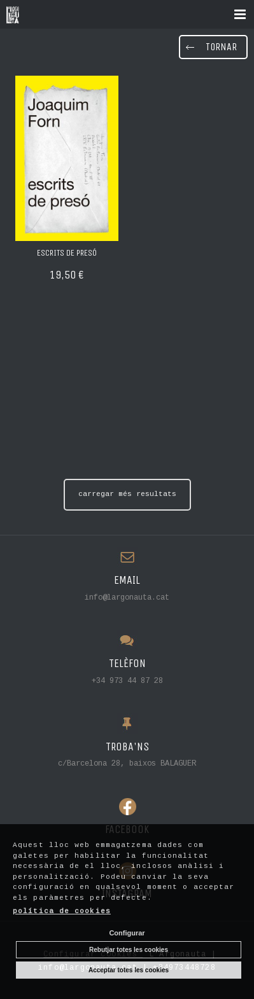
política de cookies (62, 911)
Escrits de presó (67, 252)
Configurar (127, 933)
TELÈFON (127, 663)
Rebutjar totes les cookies (128, 949)
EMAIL (127, 580)
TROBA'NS (127, 747)
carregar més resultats (127, 494)
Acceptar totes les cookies (128, 970)
